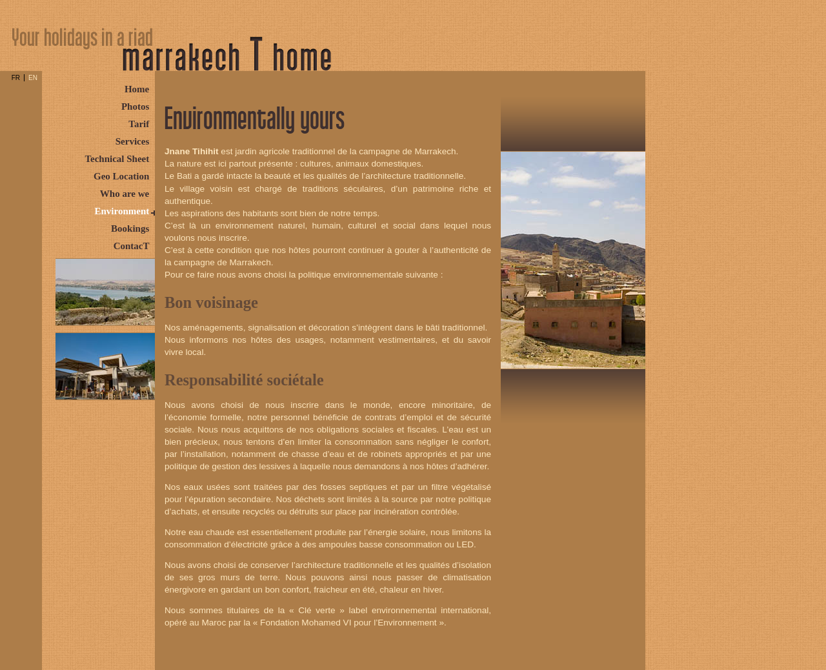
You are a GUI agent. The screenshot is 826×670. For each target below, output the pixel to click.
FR (16, 77)
